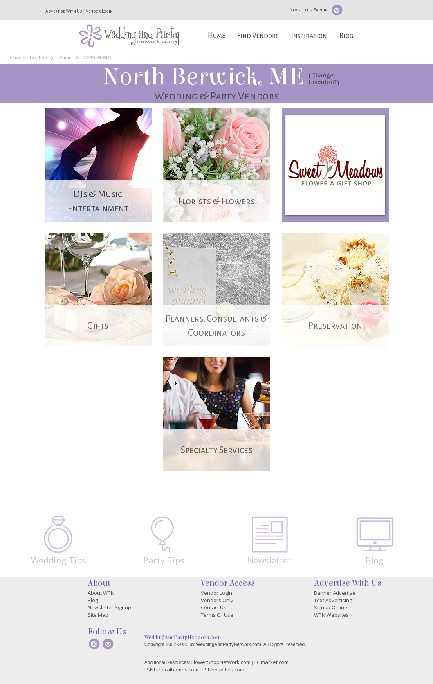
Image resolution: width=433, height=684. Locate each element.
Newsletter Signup (308, 9)
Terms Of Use (217, 614)
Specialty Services (217, 450)
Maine (65, 57)
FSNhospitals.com (223, 669)
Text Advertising (333, 600)
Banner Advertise (334, 592)
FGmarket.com (271, 662)
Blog (346, 36)
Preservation (335, 326)
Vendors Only (217, 600)
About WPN (101, 592)
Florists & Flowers (217, 201)
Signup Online (330, 607)
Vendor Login (99, 11)
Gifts (97, 326)
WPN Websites (331, 614)
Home (216, 35)
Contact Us (213, 607)
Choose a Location (28, 57)
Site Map (98, 614)
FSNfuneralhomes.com (171, 669)
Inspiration (309, 36)
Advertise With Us (63, 11)
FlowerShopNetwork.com (221, 662)
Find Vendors (258, 36)
